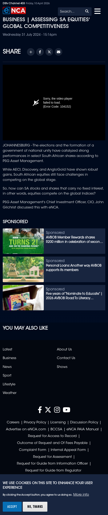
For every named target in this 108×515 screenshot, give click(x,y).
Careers (13, 422)
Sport (7, 375)
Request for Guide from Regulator (53, 470)
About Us (64, 349)
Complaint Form (32, 450)
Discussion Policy (84, 422)
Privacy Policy (35, 422)
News (7, 367)
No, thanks (35, 506)
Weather (9, 393)
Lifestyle (9, 384)
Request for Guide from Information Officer (52, 463)
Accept (12, 506)
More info (81, 495)
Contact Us (66, 358)
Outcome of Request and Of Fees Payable (52, 443)
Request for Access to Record (52, 436)
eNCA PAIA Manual (83, 429)
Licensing (58, 422)
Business (9, 358)
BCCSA (56, 429)
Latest (7, 349)
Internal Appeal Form (68, 450)
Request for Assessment (52, 457)
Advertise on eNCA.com (26, 429)
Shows (62, 367)
